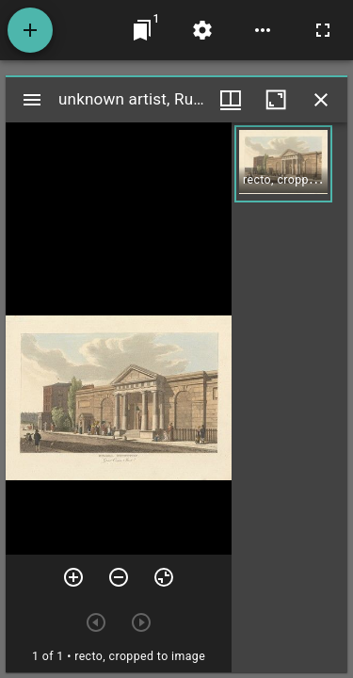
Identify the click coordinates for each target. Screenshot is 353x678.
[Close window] (321, 99)
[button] (283, 164)
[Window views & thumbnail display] (230, 99)
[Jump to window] (142, 30)
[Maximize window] (275, 99)
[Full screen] (322, 30)
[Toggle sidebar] (32, 99)
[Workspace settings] (202, 30)
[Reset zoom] (163, 577)
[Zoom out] (118, 577)
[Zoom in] (73, 577)
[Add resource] (30, 30)
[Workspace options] (262, 30)
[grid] (289, 397)
